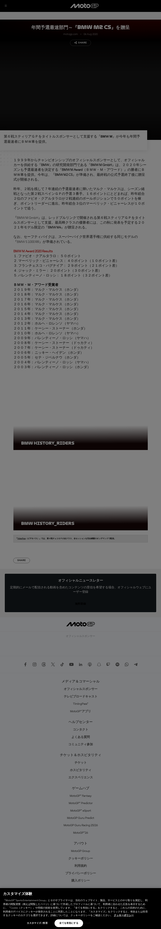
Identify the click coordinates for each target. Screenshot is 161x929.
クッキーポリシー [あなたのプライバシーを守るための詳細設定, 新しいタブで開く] (124, 915)
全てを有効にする (68, 923)
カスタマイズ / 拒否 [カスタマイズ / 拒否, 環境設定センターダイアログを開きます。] (37, 923)
